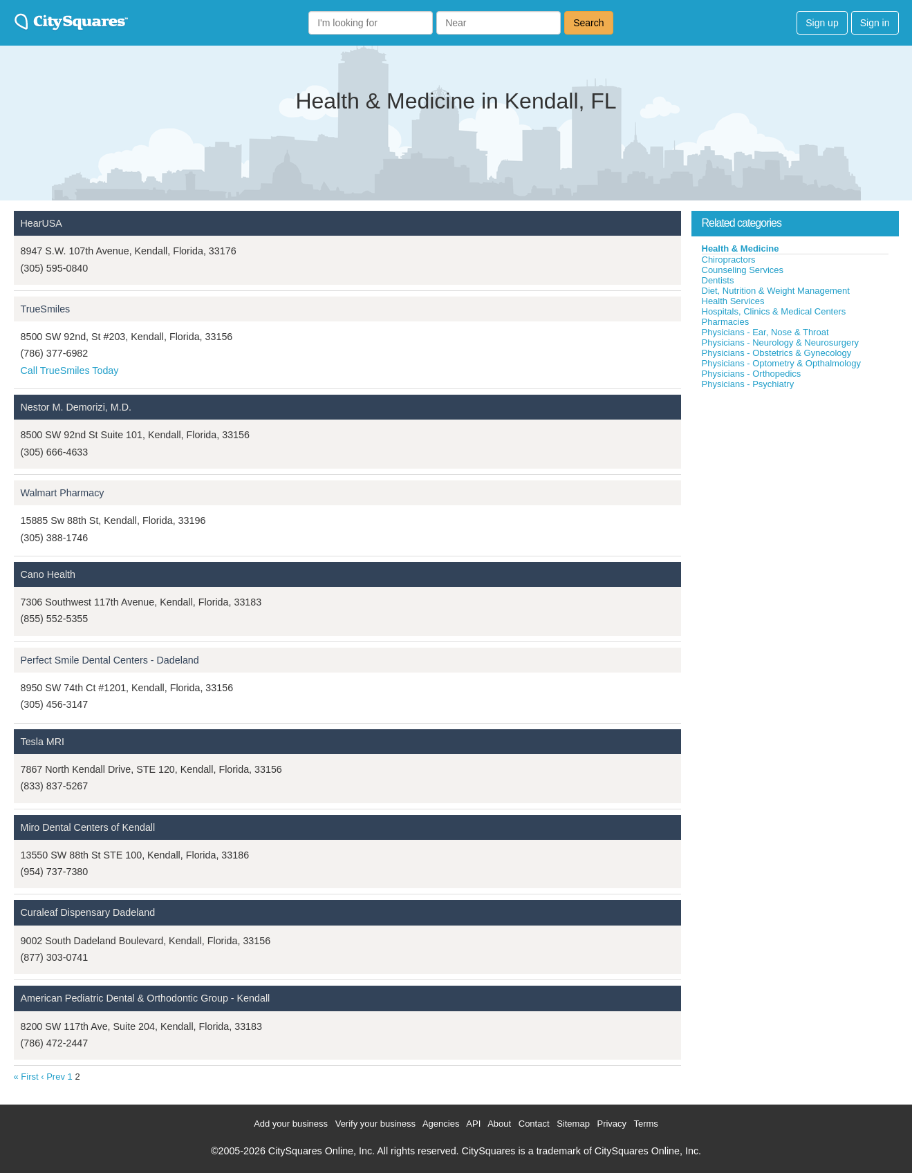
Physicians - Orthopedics (751, 373)
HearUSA (41, 223)
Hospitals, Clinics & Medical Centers (774, 311)
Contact (534, 1123)
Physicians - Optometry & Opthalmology (781, 363)
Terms (645, 1123)
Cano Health (48, 574)
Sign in (875, 22)
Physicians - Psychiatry (748, 384)
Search (588, 22)
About (499, 1123)
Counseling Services (743, 270)
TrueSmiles (46, 309)
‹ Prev (53, 1076)
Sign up (822, 22)
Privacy (611, 1123)
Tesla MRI (43, 741)
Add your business (291, 1123)
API (473, 1123)
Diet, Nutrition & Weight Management (776, 290)
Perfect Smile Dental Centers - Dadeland (110, 660)
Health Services (733, 301)
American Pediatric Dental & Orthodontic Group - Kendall (145, 998)
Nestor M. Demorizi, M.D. (76, 407)
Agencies (440, 1123)
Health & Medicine (740, 248)
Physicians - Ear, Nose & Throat (765, 332)
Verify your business (375, 1123)
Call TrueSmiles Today (70, 370)
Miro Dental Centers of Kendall (88, 827)
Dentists (718, 280)
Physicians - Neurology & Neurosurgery (780, 342)
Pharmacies (726, 322)
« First (26, 1076)
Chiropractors (729, 259)
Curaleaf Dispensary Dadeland (88, 912)
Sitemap (573, 1123)
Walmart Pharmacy (62, 492)
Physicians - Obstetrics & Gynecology (777, 353)
